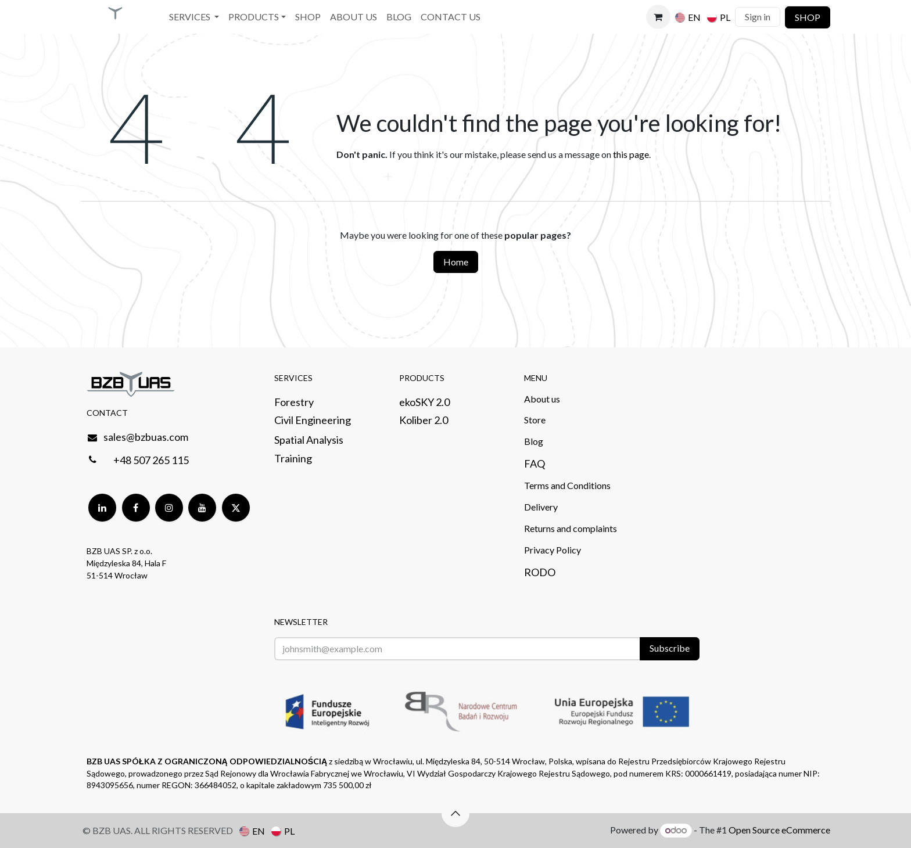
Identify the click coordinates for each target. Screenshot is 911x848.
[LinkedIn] (102, 508)
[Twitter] (236, 508)
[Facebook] (136, 508)
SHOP (807, 17)
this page (631, 154)
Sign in (757, 16)
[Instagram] (169, 508)
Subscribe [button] (670, 647)
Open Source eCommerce (779, 829)
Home (455, 261)
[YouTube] (202, 508)
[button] (455, 813)
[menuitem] (194, 17)
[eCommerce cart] (658, 17)
